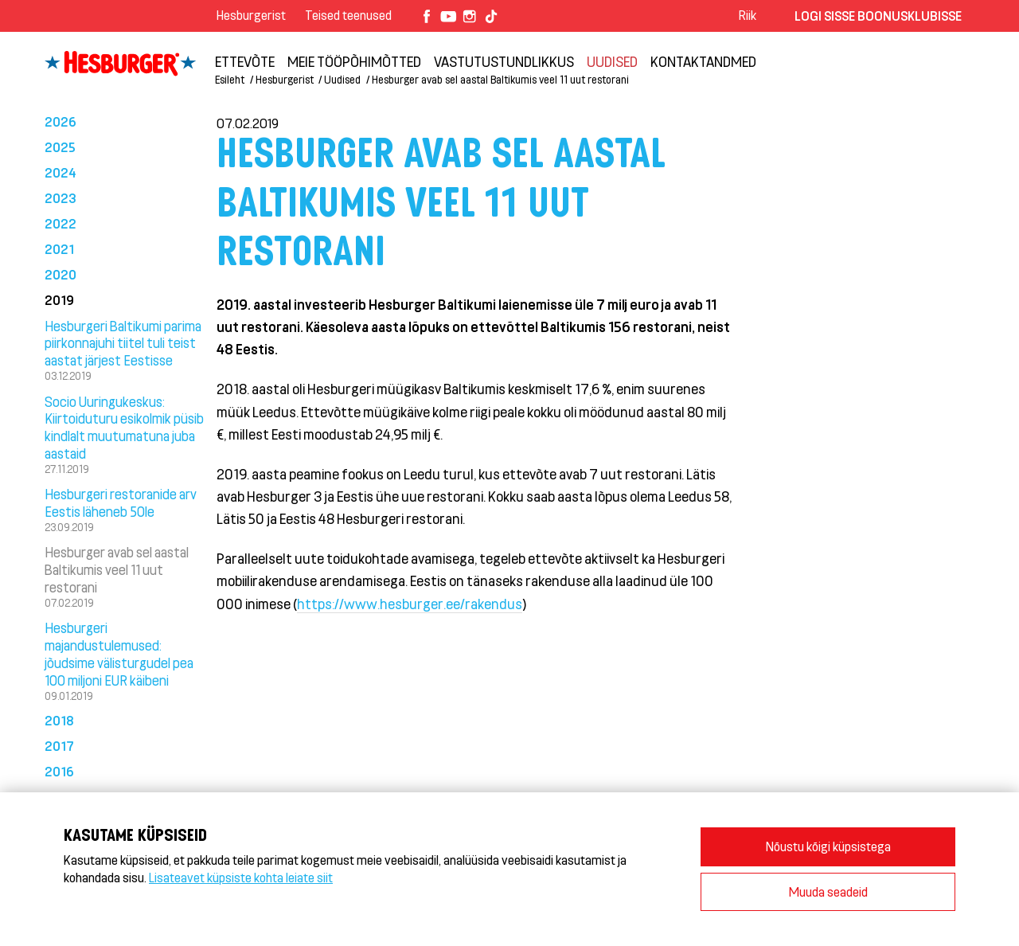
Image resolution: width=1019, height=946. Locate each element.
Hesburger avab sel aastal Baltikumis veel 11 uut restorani (500, 79)
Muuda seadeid (828, 891)
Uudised (612, 61)
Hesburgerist (251, 14)
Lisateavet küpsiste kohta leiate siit (241, 877)
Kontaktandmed (703, 61)
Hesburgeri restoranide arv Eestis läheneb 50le (121, 502)
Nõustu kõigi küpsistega (828, 846)
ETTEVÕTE (245, 61)
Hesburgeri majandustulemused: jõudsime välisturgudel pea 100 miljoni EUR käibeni (119, 653)
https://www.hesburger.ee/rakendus (409, 603)
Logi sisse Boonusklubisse (878, 15)
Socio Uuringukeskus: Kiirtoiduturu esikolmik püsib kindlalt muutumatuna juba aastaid (124, 427)
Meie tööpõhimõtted (354, 61)
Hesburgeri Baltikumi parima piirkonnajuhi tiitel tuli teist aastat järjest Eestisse (123, 343)
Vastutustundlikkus (504, 61)
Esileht (229, 79)
